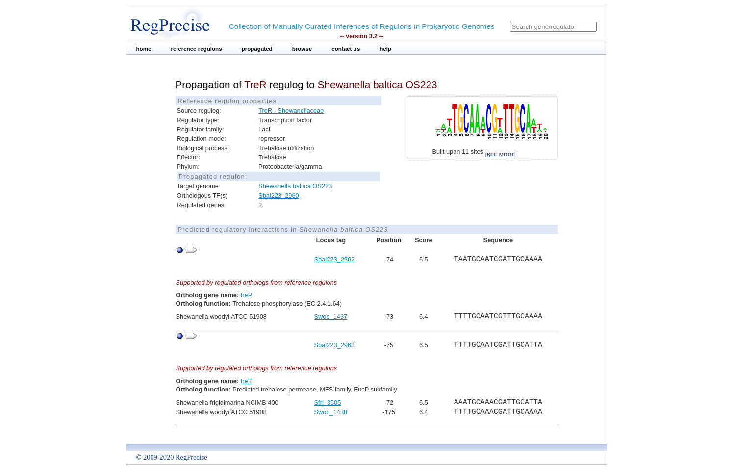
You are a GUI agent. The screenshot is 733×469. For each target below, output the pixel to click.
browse (302, 49)
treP (246, 295)
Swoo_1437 (331, 316)
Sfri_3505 (327, 402)
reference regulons (196, 49)
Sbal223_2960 (278, 195)
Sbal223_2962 (334, 259)
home (144, 49)
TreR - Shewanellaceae (291, 110)
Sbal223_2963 (334, 345)
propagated (257, 49)
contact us (345, 49)
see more (501, 154)
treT (246, 381)
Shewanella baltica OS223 (295, 186)
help (385, 49)
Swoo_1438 (331, 412)
